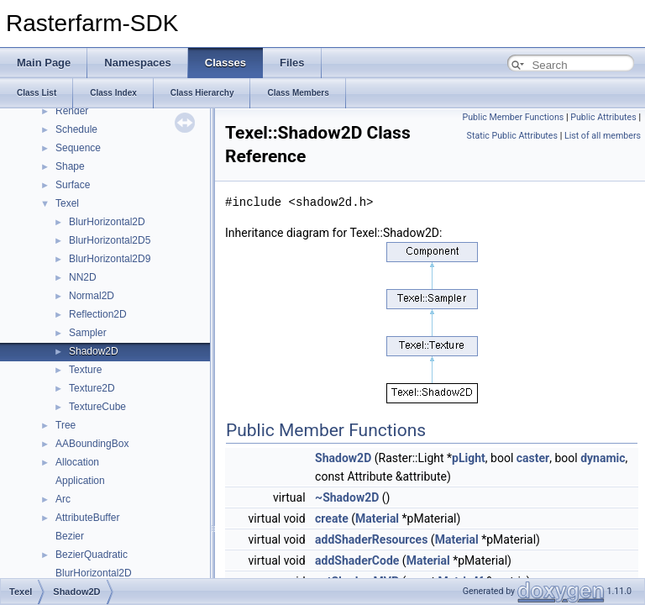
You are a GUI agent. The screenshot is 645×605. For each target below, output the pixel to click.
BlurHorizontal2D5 (109, 240)
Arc (63, 499)
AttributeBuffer (87, 517)
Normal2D (91, 296)
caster (533, 458)
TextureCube (97, 407)
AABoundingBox (91, 444)
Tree (65, 425)
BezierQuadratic (91, 554)
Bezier (69, 536)
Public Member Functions (513, 117)
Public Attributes (603, 117)
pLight (468, 458)
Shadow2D (93, 351)
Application (80, 481)
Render (71, 111)
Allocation (77, 462)
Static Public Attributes (512, 135)
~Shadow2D (347, 497)
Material (377, 518)
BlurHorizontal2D (107, 222)
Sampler (88, 333)
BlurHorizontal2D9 (109, 259)
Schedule (76, 129)
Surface (72, 185)
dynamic (602, 458)
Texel (67, 203)
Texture (85, 370)
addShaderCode (357, 560)
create (332, 518)
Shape (70, 166)
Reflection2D (98, 314)
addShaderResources (371, 539)
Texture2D (92, 388)
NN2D (83, 277)
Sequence (78, 148)
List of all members (602, 135)
